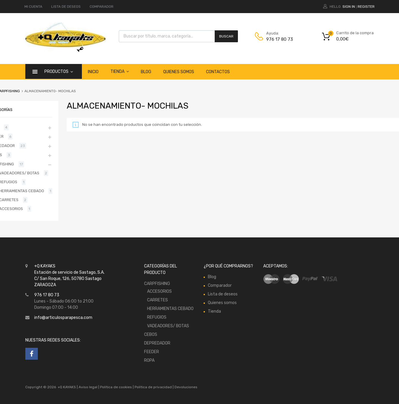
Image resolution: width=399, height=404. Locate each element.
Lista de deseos (223, 294)
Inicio (93, 71)
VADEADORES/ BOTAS (168, 325)
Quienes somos (178, 71)
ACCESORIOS (159, 291)
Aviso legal (88, 387)
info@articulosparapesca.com (63, 317)
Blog (146, 71)
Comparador (220, 285)
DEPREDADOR (157, 343)
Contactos (218, 71)
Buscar (226, 36)
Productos (58, 71)
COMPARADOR (101, 6)
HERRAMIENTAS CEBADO (170, 308)
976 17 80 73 (279, 39)
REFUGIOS (156, 317)
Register (366, 6)
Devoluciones (185, 387)
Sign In (348, 6)
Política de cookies (116, 387)
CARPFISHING (157, 283)
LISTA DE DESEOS (66, 6)
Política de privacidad (154, 387)
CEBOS (150, 334)
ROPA (149, 360)
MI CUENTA (33, 6)
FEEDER (151, 351)
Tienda (119, 71)
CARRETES (157, 300)
